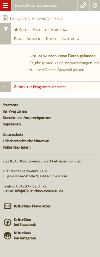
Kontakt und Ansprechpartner (27, 117)
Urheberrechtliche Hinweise (26, 140)
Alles (24, 29)
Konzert (34, 38)
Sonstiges (70, 38)
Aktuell (40, 29)
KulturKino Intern (16, 147)
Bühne (52, 38)
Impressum (12, 124)
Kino (18, 38)
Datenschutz (13, 134)
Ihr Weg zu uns (15, 111)
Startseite (10, 105)
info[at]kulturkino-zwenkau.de (39, 191)
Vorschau (59, 29)
